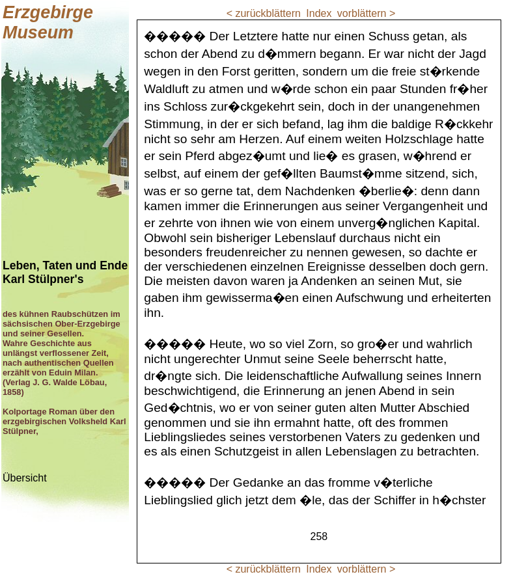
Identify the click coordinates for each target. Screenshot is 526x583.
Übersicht (25, 477)
